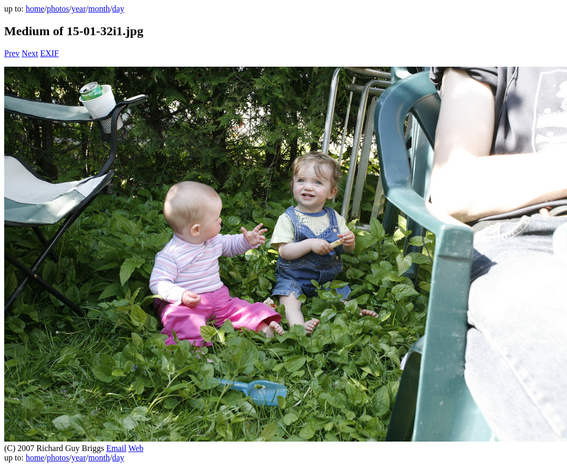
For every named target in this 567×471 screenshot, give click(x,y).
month (99, 8)
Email (116, 448)
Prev (11, 53)
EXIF (49, 53)
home (35, 8)
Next (30, 53)
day (118, 8)
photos (58, 8)
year (78, 8)
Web (135, 448)
